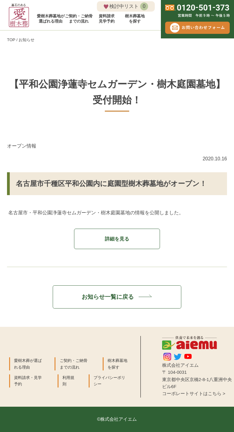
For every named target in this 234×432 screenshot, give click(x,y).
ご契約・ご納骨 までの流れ (79, 18)
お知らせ (26, 39)
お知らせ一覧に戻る (117, 296)
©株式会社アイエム (117, 419)
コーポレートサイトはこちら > (193, 393)
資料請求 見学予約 (107, 18)
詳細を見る (117, 238)
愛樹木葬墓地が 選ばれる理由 (51, 18)
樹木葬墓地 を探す (135, 18)
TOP (11, 39)
